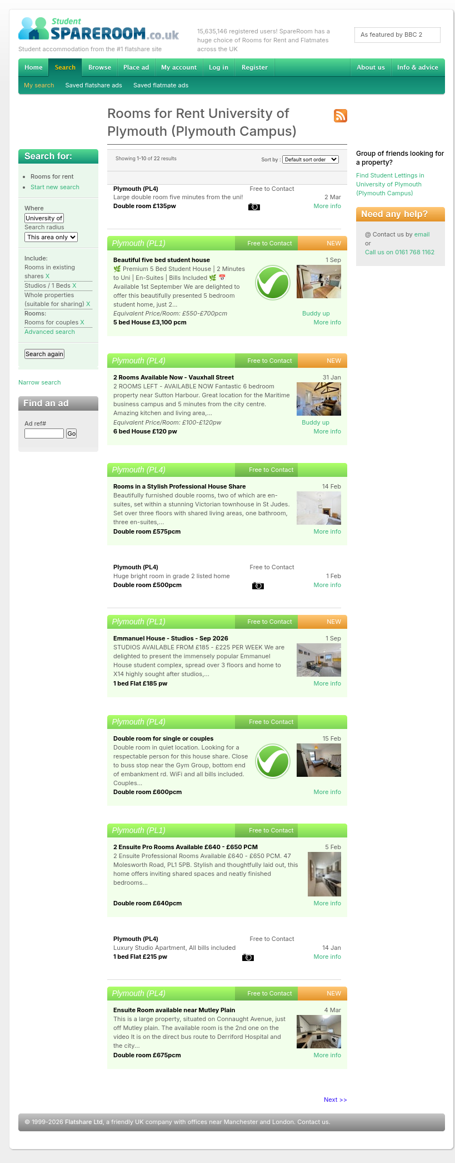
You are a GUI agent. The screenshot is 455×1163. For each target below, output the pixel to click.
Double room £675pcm (147, 1055)
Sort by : (300, 159)
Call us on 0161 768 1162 (399, 252)
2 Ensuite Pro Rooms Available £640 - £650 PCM (185, 847)
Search (65, 67)
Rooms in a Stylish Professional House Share (179, 486)
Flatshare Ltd (84, 1122)
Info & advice (418, 67)
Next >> (335, 1099)
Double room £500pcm (147, 585)
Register (254, 67)
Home (33, 67)
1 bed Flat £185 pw (140, 683)
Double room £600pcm (147, 792)
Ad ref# (35, 423)
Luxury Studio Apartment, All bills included (174, 948)
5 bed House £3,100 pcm (150, 322)
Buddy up (316, 313)
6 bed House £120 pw (145, 431)
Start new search (55, 187)
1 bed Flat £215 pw (140, 956)
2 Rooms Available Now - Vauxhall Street (173, 377)
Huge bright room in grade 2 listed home (171, 576)
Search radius (44, 227)
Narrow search (39, 382)
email (422, 234)
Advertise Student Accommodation (136, 67)
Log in (218, 67)
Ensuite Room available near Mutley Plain (174, 1010)
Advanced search (49, 332)
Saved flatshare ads (94, 85)
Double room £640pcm (147, 903)
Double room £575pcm (147, 531)
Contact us (312, 1122)
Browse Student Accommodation (99, 67)
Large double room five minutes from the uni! (178, 197)
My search (39, 85)
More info (327, 206)
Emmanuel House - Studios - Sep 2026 (170, 638)
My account (179, 67)
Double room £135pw (144, 206)
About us (370, 67)
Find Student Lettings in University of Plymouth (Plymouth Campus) (390, 184)
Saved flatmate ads (160, 85)
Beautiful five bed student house (161, 260)
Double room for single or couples (163, 738)
